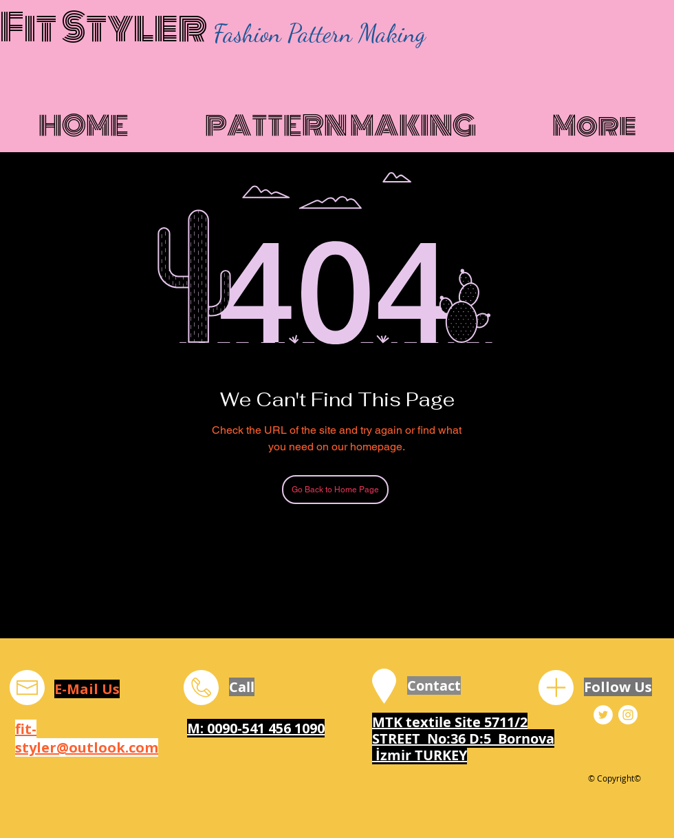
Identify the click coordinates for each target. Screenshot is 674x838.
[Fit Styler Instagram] (628, 714)
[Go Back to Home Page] (335, 489)
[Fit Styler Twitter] (603, 714)
